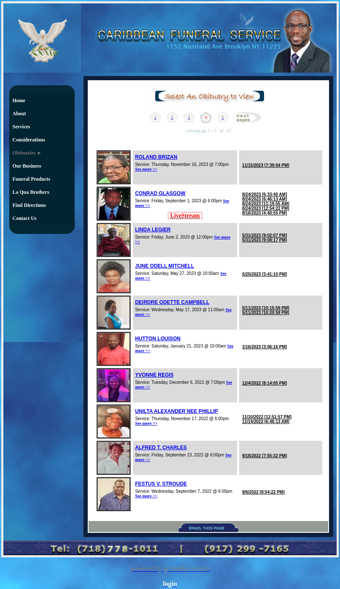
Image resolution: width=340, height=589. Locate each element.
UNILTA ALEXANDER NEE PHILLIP (176, 411)
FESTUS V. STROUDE (161, 484)
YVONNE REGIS (154, 375)
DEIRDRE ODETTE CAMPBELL (172, 302)
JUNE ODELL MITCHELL (164, 266)
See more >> (146, 169)
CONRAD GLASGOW (160, 193)
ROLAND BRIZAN (156, 157)
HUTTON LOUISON (158, 339)
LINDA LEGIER (152, 230)
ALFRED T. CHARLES (161, 448)
